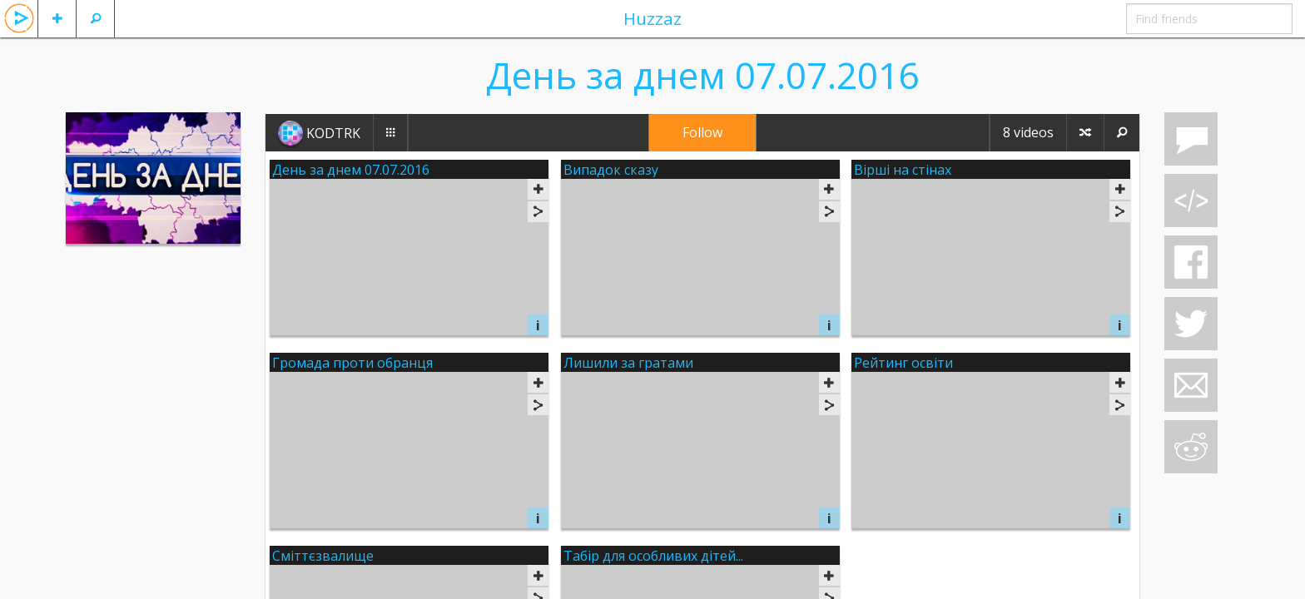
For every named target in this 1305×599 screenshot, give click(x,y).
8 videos (1028, 132)
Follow (702, 132)
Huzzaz (652, 18)
